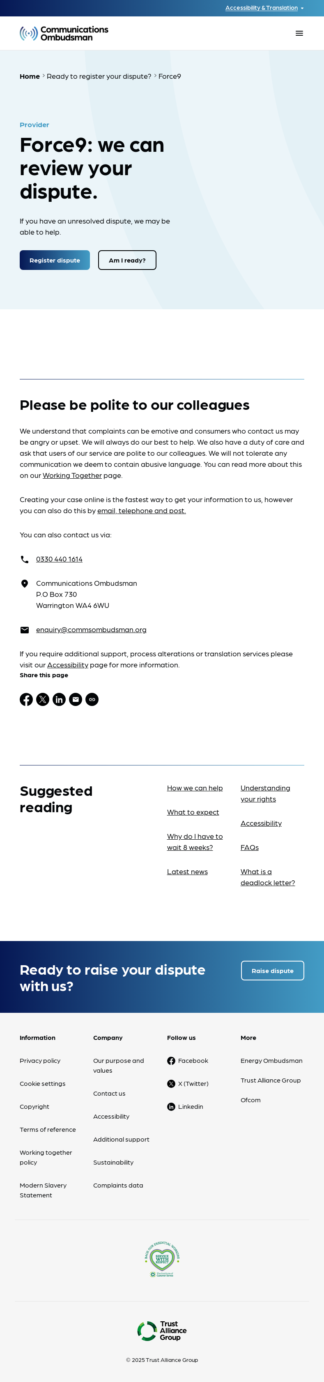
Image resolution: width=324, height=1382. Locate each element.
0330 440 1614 (59, 558)
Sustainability (113, 1162)
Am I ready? (127, 260)
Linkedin (190, 1106)
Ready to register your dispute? (99, 75)
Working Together (72, 475)
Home (30, 75)
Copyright (34, 1106)
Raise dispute (273, 970)
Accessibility (67, 664)
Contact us (109, 1093)
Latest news (187, 871)
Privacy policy (40, 1060)
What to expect (193, 811)
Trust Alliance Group (271, 1080)
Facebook (193, 1060)
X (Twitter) (193, 1083)
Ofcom (251, 1099)
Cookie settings (43, 1083)
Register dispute (55, 260)
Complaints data (118, 1185)
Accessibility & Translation (261, 7)
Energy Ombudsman (272, 1060)
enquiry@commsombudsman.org (91, 629)
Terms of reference (48, 1129)
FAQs (250, 847)
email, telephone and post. (141, 510)
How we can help (195, 787)
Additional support (121, 1139)
